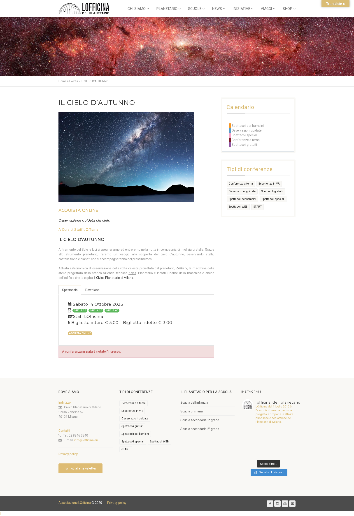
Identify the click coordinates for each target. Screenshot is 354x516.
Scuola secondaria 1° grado (199, 420)
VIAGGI (266, 9)
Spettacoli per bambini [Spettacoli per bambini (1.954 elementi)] (242, 199)
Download (92, 290)
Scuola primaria (191, 411)
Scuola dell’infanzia (194, 402)
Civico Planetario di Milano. (115, 278)
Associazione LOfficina (74, 502)
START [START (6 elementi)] (257, 206)
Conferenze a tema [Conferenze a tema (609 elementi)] (241, 183)
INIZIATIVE (241, 9)
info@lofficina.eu (86, 440)
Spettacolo (70, 290)
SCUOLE (194, 9)
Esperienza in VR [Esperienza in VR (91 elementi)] (269, 183)
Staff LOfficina (86, 230)
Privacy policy (116, 502)
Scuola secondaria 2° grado (199, 429)
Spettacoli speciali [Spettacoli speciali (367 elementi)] (273, 199)
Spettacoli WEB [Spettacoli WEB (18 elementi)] (238, 206)
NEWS (217, 9)
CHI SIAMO (137, 9)
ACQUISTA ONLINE (78, 210)
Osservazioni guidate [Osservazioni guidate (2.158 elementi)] (242, 191)
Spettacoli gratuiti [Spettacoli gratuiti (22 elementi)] (272, 191)
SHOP (287, 9)
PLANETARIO (166, 9)
